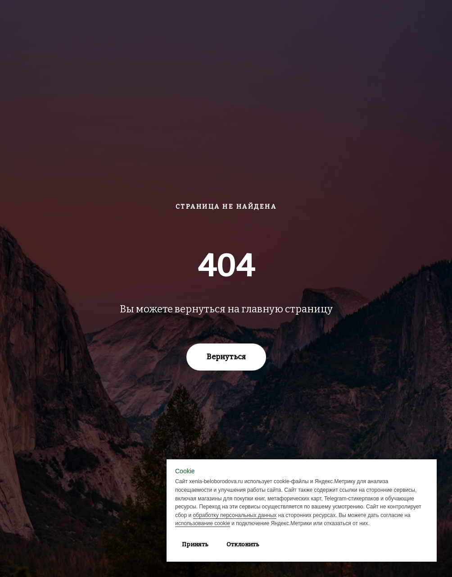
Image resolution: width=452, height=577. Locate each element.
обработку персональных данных (235, 515)
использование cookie (202, 523)
